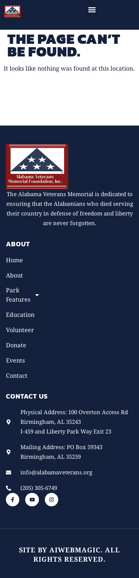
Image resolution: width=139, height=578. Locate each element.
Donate (16, 345)
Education (20, 315)
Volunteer (20, 330)
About (14, 275)
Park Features (21, 294)
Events (15, 360)
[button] (92, 9)
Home (14, 260)
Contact (16, 375)
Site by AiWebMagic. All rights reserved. (69, 554)
